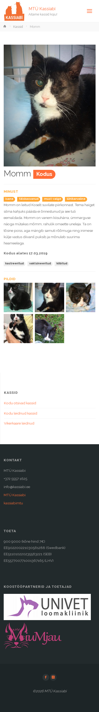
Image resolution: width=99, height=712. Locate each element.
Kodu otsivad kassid (20, 403)
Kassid (18, 27)
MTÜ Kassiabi (42, 8)
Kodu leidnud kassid (20, 413)
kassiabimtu (13, 503)
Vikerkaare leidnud (19, 423)
